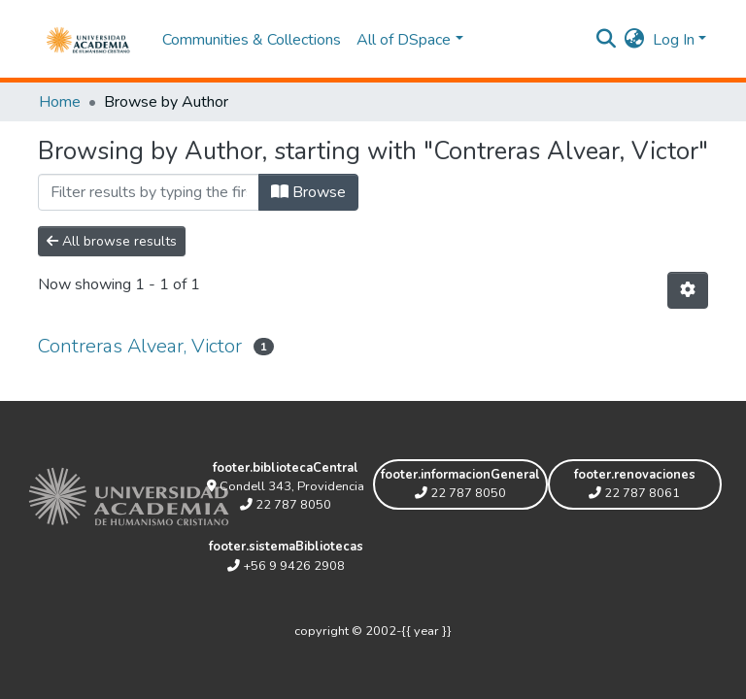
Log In (674, 39)
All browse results (112, 241)
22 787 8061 (634, 493)
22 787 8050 (285, 505)
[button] (635, 39)
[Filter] (148, 192)
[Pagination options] (687, 290)
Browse (308, 192)
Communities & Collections (251, 39)
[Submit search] (606, 39)
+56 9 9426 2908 (286, 566)
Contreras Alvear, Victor (140, 346)
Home (60, 102)
